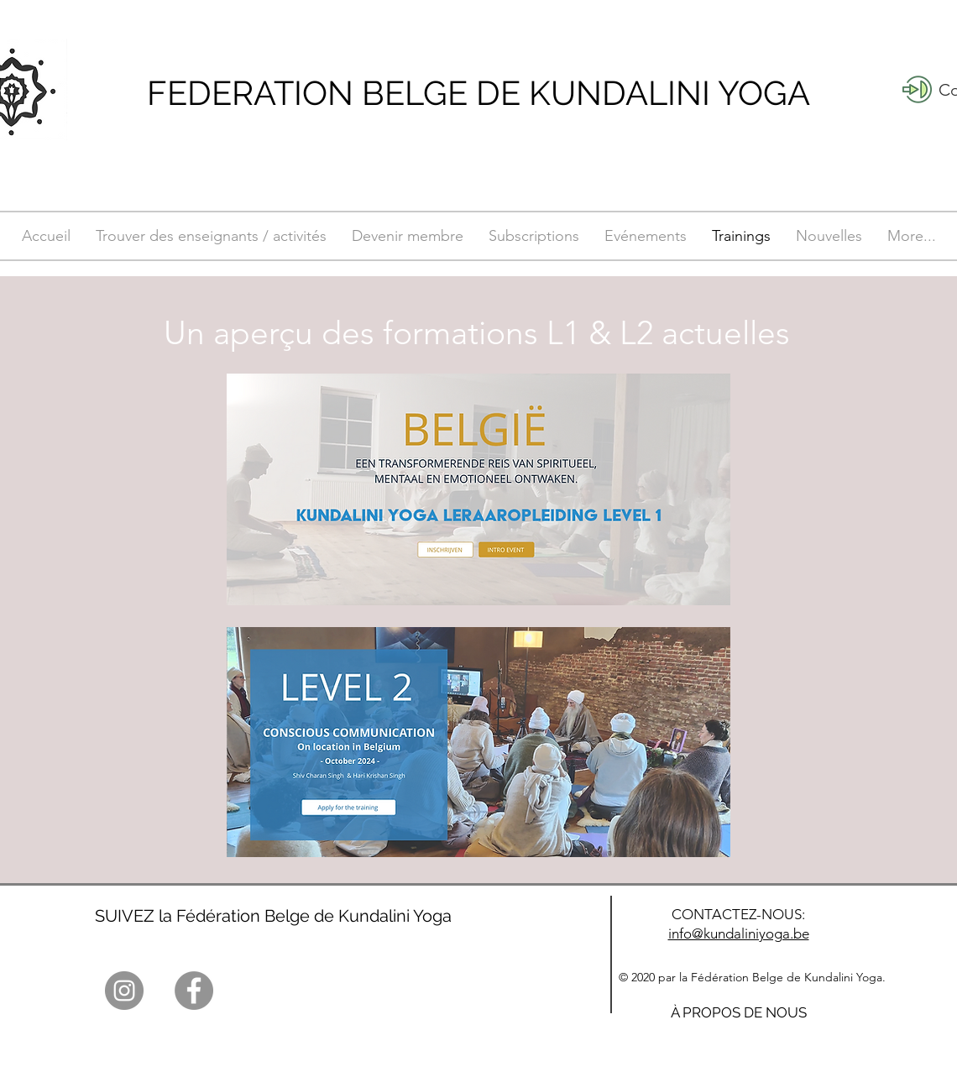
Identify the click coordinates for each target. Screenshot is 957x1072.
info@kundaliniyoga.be (738, 933)
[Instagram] (124, 990)
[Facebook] (194, 990)
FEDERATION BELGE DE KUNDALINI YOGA (478, 92)
